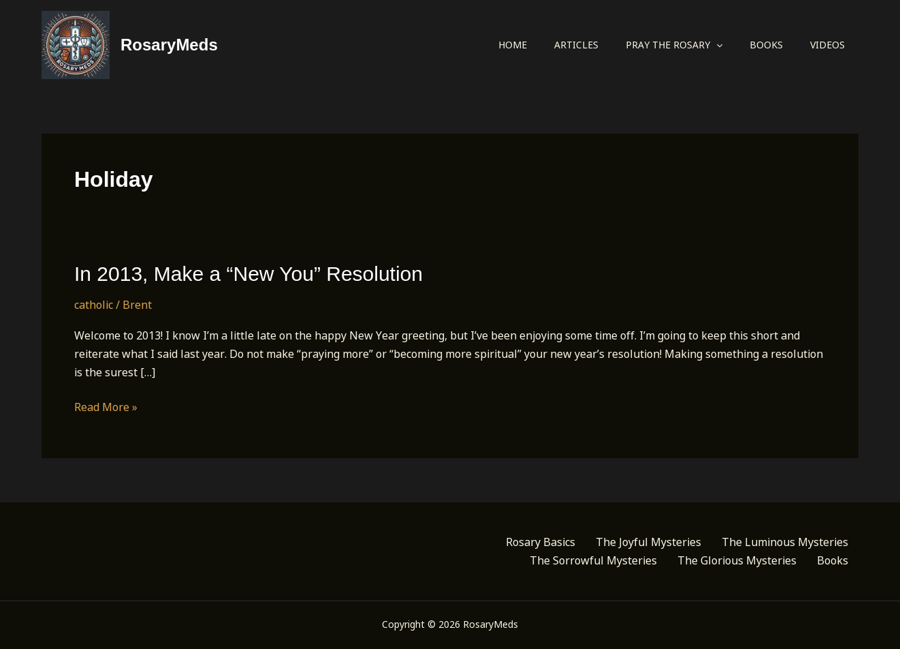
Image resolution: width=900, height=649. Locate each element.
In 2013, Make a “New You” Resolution (248, 273)
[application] (716, 45)
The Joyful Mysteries (648, 541)
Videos (827, 44)
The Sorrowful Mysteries (593, 560)
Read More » (106, 407)
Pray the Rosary (674, 45)
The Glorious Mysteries (737, 560)
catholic (93, 304)
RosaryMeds (169, 44)
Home (512, 44)
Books (766, 44)
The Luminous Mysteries (785, 541)
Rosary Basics (540, 541)
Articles (576, 44)
